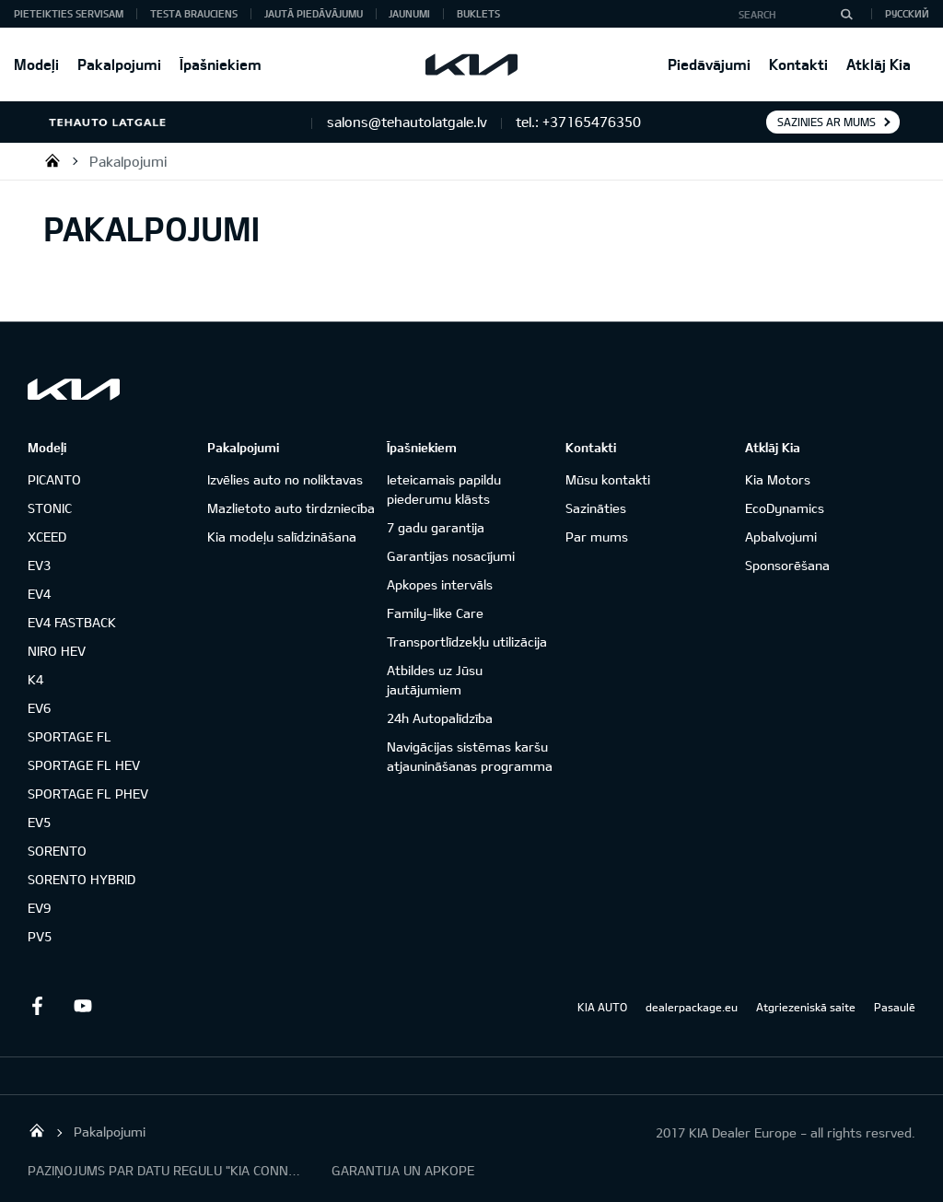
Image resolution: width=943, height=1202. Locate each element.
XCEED (47, 536)
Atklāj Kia (878, 64)
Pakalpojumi (119, 64)
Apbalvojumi (781, 536)
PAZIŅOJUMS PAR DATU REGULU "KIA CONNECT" (166, 1170)
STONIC (50, 508)
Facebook (37, 1006)
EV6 (39, 708)
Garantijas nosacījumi (451, 556)
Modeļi (36, 64)
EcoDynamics (784, 508)
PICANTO (54, 479)
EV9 (39, 908)
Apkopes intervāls (440, 584)
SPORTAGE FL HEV (84, 765)
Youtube (83, 1006)
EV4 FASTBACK (72, 622)
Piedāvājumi (709, 64)
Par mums (596, 536)
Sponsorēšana (787, 565)
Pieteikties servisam (68, 13)
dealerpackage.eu (692, 1006)
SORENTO (57, 850)
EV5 (39, 822)
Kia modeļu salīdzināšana (281, 536)
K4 (35, 679)
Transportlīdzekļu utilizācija (467, 641)
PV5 (40, 936)
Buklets (478, 13)
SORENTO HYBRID (81, 879)
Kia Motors (777, 479)
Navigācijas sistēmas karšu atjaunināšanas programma (470, 756)
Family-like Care (435, 613)
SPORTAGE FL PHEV (88, 793)
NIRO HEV (57, 651)
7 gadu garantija (435, 527)
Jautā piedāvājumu (313, 13)
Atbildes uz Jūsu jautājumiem (435, 679)
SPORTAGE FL (69, 736)
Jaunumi (409, 13)
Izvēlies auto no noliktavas (285, 479)
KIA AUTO (602, 1006)
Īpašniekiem (221, 64)
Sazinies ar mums (826, 121)
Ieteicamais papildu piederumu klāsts (444, 489)
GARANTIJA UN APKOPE (403, 1170)
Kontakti (798, 64)
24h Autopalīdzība (440, 718)
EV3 (39, 565)
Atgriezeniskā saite (806, 1006)
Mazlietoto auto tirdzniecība (291, 508)
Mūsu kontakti (607, 479)
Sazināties (595, 508)
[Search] (846, 14)
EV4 (39, 593)
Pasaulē (894, 1006)
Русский (907, 13)
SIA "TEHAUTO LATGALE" (52, 160)
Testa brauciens (194, 13)
